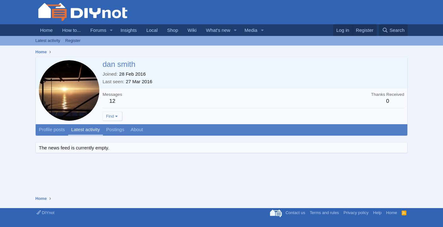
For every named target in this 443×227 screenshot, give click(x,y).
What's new (218, 30)
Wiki (192, 30)
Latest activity (47, 40)
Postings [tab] (115, 129)
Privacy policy (356, 212)
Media (251, 30)
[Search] (393, 30)
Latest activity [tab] (85, 129)
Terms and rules (324, 212)
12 (112, 101)
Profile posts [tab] (52, 129)
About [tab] (137, 129)
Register (72, 40)
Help (377, 212)
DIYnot (45, 212)
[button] (111, 30)
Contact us (295, 212)
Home (46, 30)
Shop (172, 30)
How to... (71, 30)
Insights (129, 30)
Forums (98, 30)
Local (152, 30)
